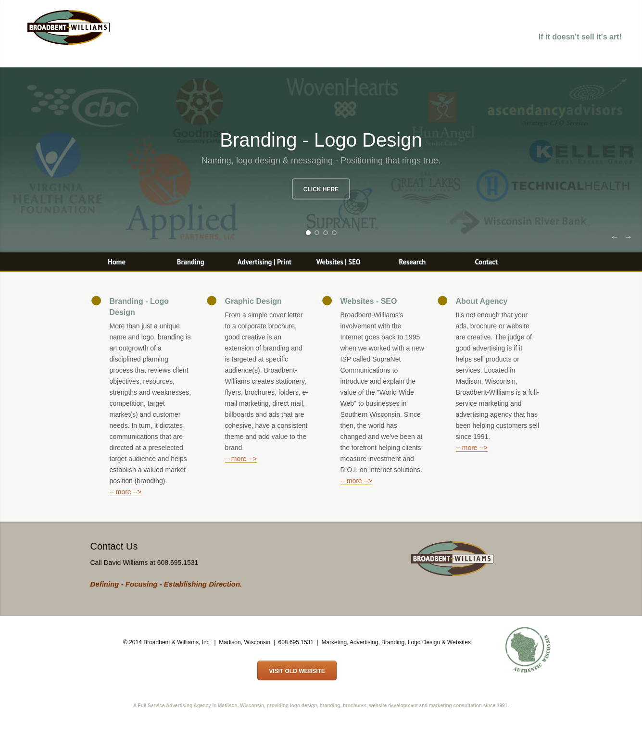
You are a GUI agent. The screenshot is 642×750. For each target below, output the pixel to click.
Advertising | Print (265, 261)
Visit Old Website (297, 671)
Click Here (321, 189)
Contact (486, 261)
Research (412, 261)
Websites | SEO (338, 261)
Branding (190, 261)
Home (117, 261)
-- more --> (126, 492)
